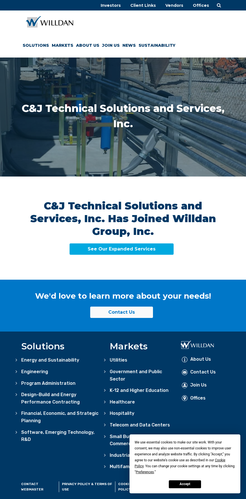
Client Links (143, 5)
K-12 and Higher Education (139, 390)
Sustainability (157, 45)
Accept (185, 484)
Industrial (120, 455)
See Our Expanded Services (122, 249)
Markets (62, 45)
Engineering (34, 371)
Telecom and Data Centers (140, 425)
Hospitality (122, 413)
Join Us (111, 45)
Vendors (174, 5)
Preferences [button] (145, 472)
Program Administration (48, 383)
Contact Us (121, 312)
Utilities (118, 360)
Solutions (36, 45)
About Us (87, 45)
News (129, 45)
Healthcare (122, 402)
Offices (201, 5)
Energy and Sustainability (50, 360)
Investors (111, 5)
